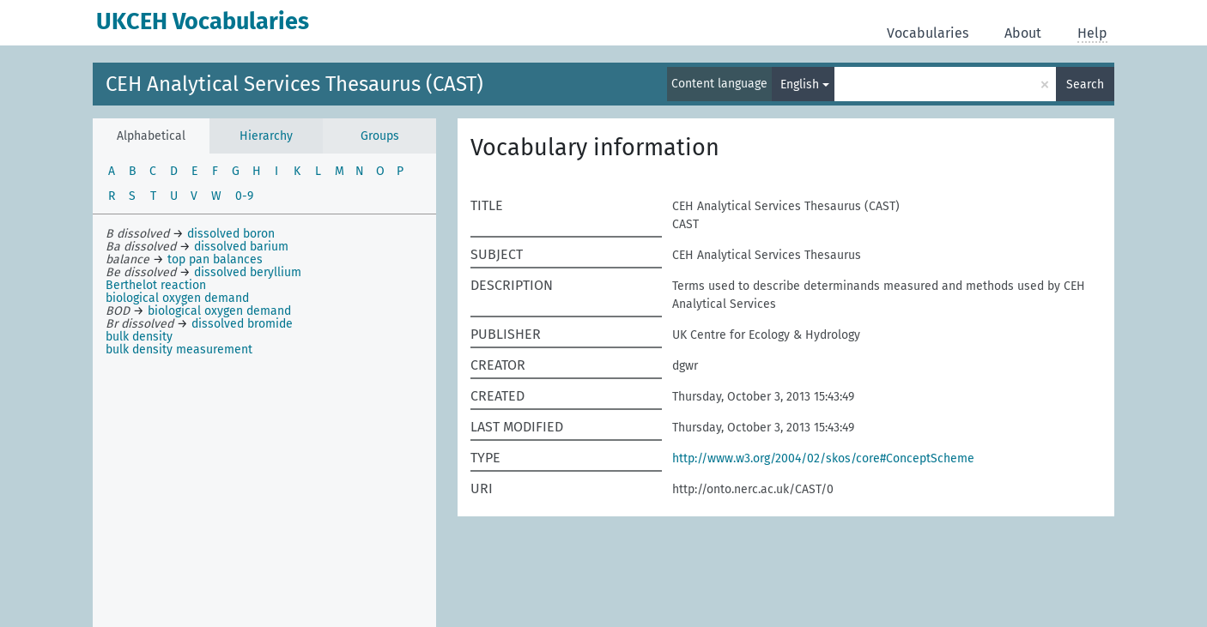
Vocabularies (927, 33)
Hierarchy (266, 136)
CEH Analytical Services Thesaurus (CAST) (294, 84)
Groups (380, 136)
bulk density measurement (179, 349)
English (799, 84)
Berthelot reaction (156, 285)
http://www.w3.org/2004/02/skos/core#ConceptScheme (823, 458)
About (1022, 33)
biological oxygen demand (177, 298)
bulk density (139, 336)
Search (1085, 84)
